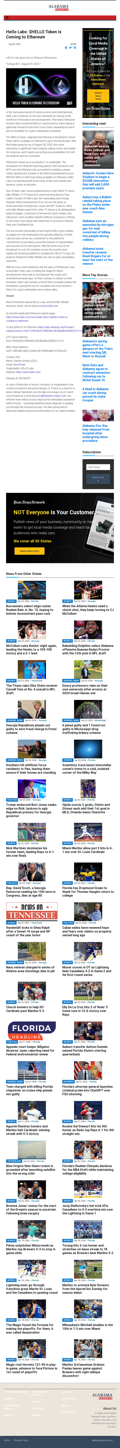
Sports (66, 1405)
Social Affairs (70, 1398)
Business (9, 1398)
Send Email (19, 364)
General (8, 1415)
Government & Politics (41, 1393)
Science (66, 1391)
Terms (7, 1440)
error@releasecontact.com (51, 395)
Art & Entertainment (16, 1391)
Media (36, 1415)
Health (36, 1401)
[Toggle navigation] (7, 17)
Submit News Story (98, 96)
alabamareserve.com (102, 1440)
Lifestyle (38, 1408)
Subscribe (98, 479)
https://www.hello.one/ (28, 372)
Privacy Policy (21, 1440)
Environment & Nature (12, 1407)
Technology (68, 1412)
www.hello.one (50, 305)
